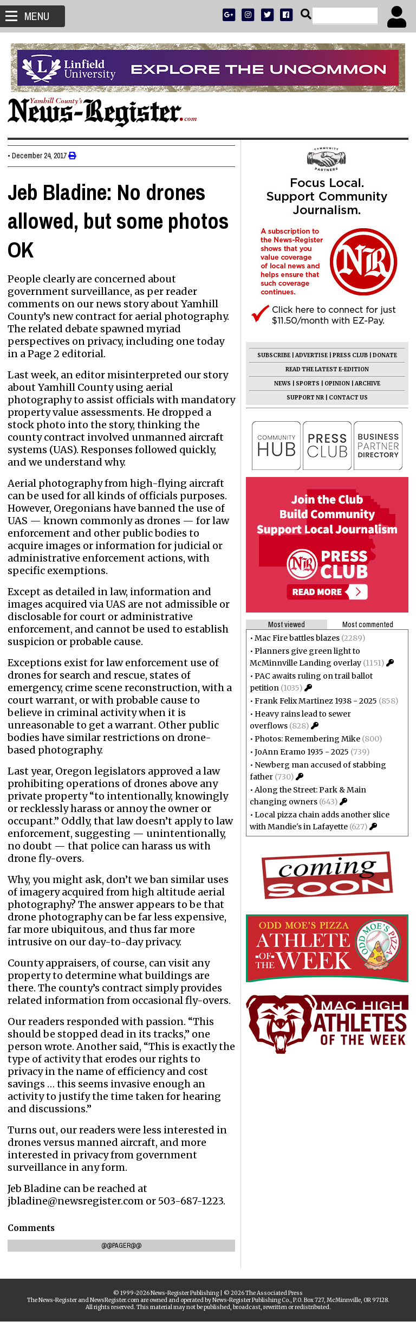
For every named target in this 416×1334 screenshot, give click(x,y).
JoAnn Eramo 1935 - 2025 (298, 752)
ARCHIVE (364, 383)
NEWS (279, 383)
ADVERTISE (308, 355)
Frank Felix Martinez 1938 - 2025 (312, 701)
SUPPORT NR (302, 397)
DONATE (381, 355)
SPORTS (304, 383)
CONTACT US (345, 397)
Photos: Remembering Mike (304, 739)
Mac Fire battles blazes (293, 638)
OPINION (334, 383)
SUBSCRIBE (270, 355)
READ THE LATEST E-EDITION (324, 369)
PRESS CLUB (347, 355)
